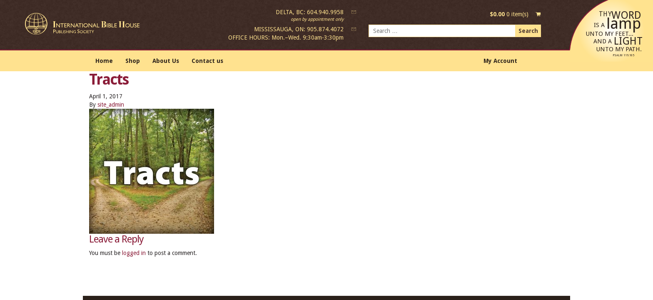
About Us (165, 61)
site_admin (110, 104)
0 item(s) (509, 14)
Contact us (207, 61)
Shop (132, 61)
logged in (134, 253)
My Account (500, 61)
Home (104, 61)
